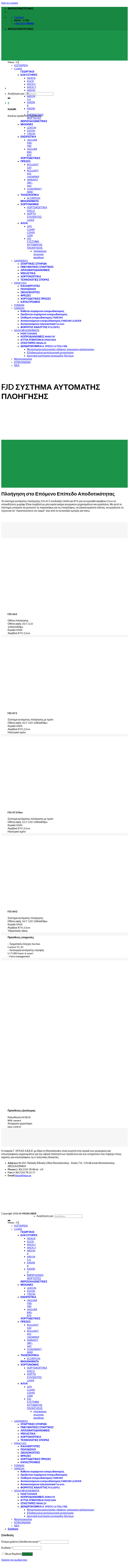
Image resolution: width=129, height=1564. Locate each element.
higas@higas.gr (23, 1175)
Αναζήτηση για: (16, 93)
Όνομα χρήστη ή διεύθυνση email (20, 1541)
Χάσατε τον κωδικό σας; (14, 1559)
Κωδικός (7, 1547)
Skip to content (9, 2)
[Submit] (9, 98)
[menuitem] (29, 74)
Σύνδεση (27, 1554)
